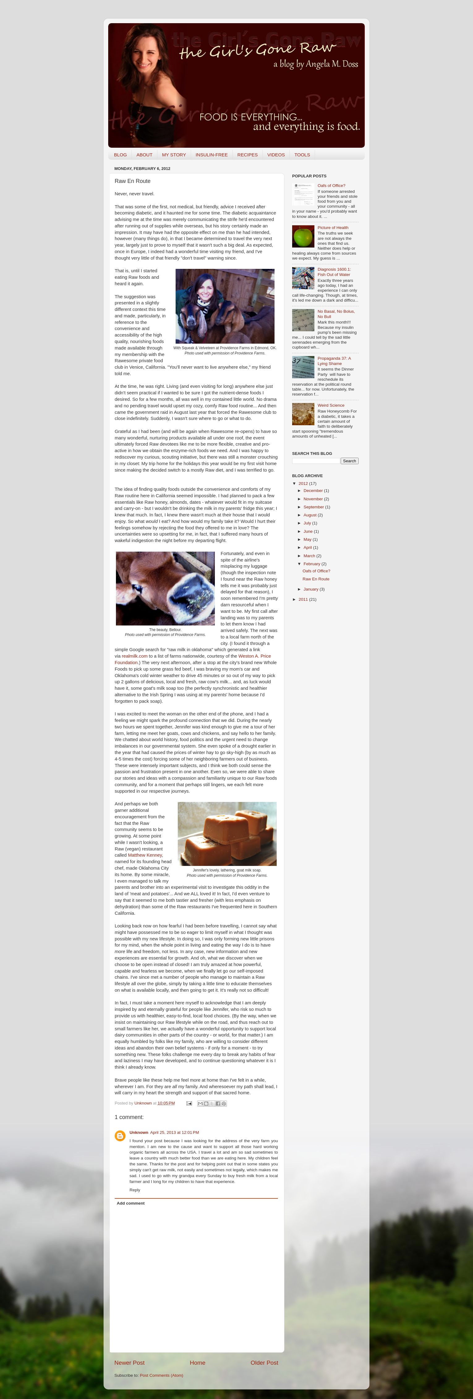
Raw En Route (316, 579)
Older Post (264, 1362)
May (308, 539)
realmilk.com (134, 656)
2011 (304, 599)
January (312, 589)
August (311, 515)
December (314, 490)
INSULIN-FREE (212, 154)
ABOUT (144, 154)
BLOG (120, 154)
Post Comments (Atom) (161, 1375)
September (314, 507)
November (314, 499)
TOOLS (302, 154)
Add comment (131, 1203)
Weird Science (330, 405)
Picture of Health (332, 227)
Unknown (143, 1103)
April (308, 547)
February (313, 564)
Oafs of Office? (331, 185)
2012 (304, 483)
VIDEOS (276, 154)
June (309, 531)
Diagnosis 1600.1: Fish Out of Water (334, 272)
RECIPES (247, 154)
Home (197, 1362)
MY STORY (174, 154)
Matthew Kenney (145, 855)
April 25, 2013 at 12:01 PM (174, 1132)
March (310, 555)
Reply (135, 1190)
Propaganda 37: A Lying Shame (334, 361)
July (308, 523)
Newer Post (129, 1362)
